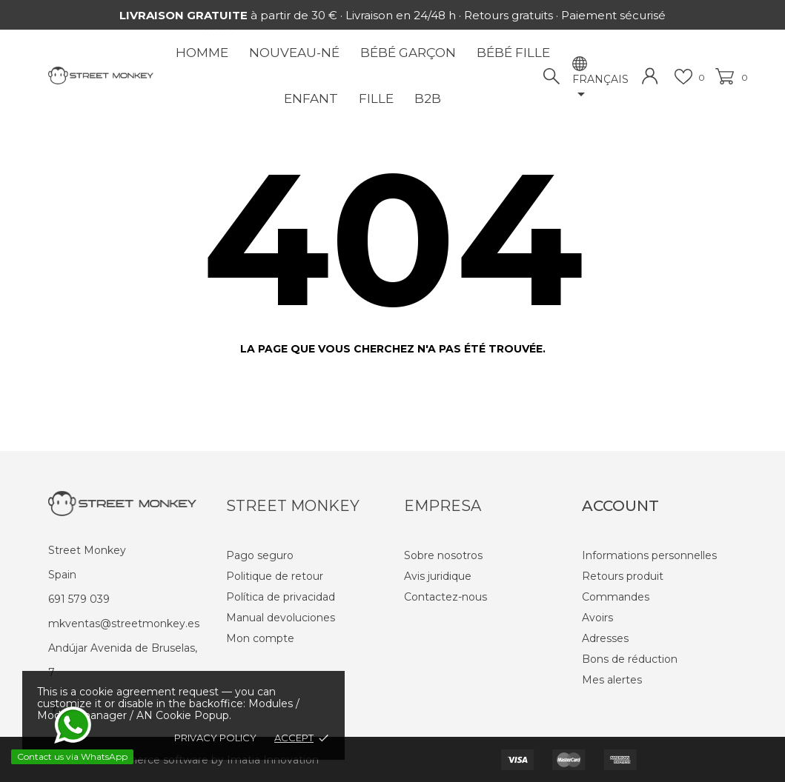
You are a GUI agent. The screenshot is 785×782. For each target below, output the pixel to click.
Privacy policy (215, 737)
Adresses (605, 638)
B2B (427, 98)
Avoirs (597, 617)
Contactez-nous (445, 597)
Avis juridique (437, 576)
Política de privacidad (280, 597)
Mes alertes (612, 679)
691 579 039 (79, 599)
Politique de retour (274, 576)
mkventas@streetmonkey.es (123, 623)
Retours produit (622, 576)
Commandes (615, 597)
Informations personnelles (649, 555)
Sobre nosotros (443, 555)
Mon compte (260, 638)
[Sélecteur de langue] (600, 88)
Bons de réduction (630, 659)
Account (620, 506)
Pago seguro (260, 555)
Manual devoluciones (280, 617)
